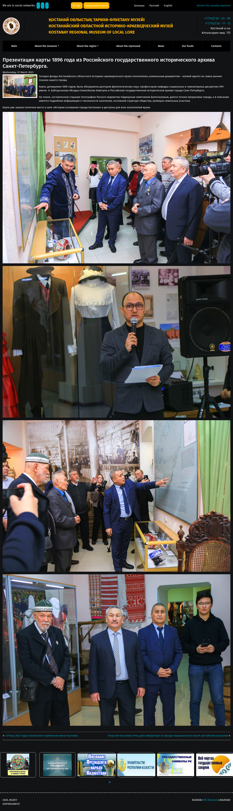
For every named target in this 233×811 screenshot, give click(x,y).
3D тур (77, 5)
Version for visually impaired (213, 5)
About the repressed (128, 46)
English (168, 5)
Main (14, 46)
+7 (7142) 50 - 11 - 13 (217, 23)
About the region (86, 46)
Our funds (188, 46)
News (161, 46)
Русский (154, 5)
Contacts (216, 46)
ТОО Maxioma (211, 799)
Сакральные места (96, 5)
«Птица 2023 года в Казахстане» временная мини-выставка (41, 735)
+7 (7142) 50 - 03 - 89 (217, 18)
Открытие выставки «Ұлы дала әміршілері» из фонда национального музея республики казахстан (168, 735)
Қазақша (139, 5)
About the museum (46, 46)
